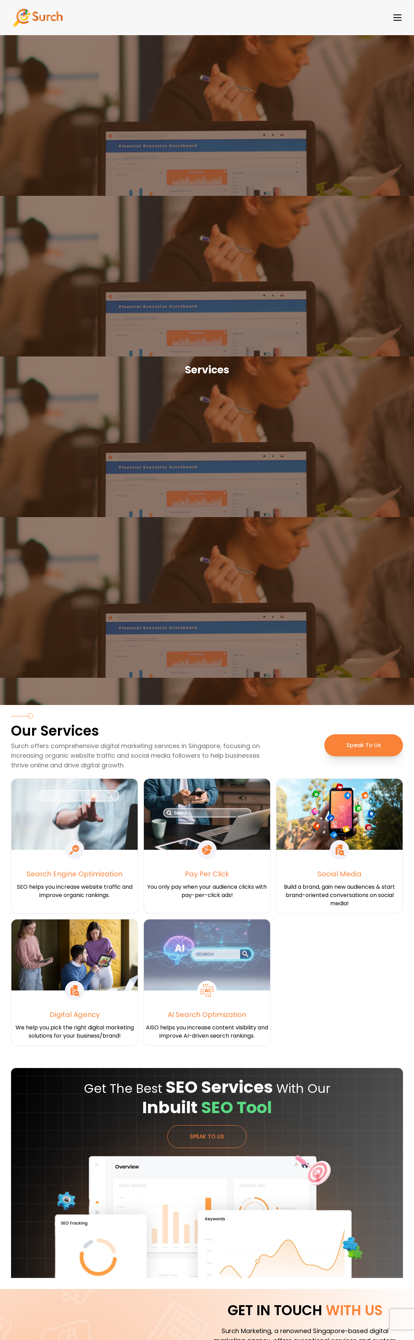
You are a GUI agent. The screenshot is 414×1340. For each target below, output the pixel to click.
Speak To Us (363, 745)
